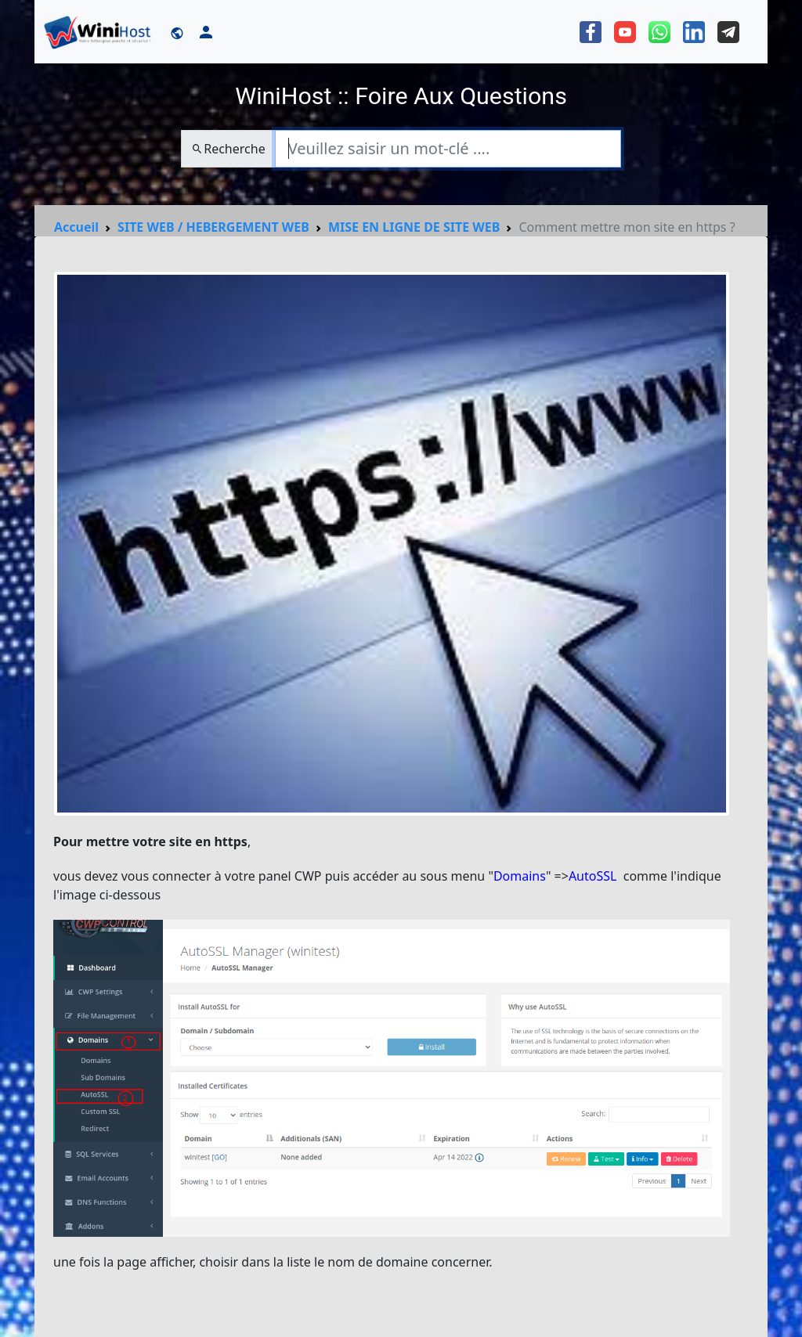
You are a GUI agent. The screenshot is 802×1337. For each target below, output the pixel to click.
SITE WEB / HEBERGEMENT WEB (213, 227)
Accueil (76, 227)
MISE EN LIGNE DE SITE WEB (414, 227)
